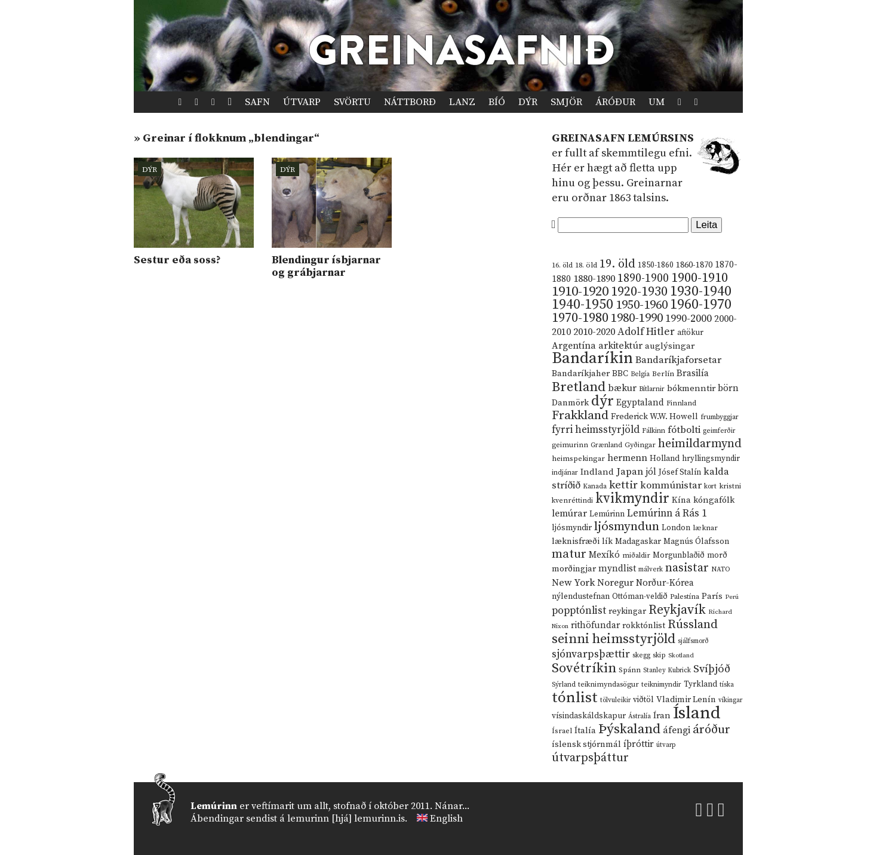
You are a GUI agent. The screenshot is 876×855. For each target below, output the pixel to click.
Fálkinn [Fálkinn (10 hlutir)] (653, 430)
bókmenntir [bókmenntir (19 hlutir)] (691, 388)
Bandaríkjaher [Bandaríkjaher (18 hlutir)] (581, 373)
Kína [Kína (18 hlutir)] (681, 500)
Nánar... (452, 806)
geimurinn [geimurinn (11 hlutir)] (570, 445)
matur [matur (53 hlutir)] (569, 554)
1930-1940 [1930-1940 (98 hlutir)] (700, 291)
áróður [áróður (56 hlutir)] (711, 729)
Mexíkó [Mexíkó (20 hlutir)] (604, 555)
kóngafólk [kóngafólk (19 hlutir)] (713, 500)
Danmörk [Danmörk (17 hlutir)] (570, 403)
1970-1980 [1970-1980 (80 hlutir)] (580, 318)
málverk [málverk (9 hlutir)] (650, 569)
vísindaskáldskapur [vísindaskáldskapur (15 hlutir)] (589, 716)
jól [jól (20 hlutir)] (651, 472)
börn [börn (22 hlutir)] (728, 388)
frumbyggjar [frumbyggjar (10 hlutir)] (719, 417)
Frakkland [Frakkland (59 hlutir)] (580, 415)
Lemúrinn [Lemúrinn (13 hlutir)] (607, 514)
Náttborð (410, 102)
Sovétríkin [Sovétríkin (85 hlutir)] (584, 668)
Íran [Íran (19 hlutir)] (662, 715)
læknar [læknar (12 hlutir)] (705, 528)
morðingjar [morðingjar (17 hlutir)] (574, 569)
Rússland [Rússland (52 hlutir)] (693, 624)
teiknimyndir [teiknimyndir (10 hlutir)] (661, 684)
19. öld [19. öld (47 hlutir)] (617, 264)
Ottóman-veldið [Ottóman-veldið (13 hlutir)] (640, 596)
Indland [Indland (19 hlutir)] (597, 472)
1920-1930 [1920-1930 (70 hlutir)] (639, 292)
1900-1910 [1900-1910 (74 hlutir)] (699, 278)
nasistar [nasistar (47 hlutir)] (687, 568)
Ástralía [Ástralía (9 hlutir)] (639, 716)
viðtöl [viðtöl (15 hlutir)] (643, 699)
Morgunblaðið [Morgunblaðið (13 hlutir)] (679, 555)
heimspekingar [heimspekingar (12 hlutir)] (578, 458)
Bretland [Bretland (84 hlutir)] (578, 387)
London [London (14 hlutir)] (676, 528)
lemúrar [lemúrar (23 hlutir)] (569, 513)
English (446, 819)
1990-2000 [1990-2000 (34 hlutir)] (688, 318)
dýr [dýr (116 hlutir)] (602, 401)
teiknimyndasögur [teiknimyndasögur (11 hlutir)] (608, 684)
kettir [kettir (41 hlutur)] (623, 485)
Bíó (496, 102)
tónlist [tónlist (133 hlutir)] (575, 697)
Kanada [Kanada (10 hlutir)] (595, 486)
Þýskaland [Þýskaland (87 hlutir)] (629, 729)
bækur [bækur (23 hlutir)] (622, 388)
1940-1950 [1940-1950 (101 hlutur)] (582, 304)
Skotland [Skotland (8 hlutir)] (681, 655)
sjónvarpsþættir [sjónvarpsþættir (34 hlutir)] (591, 654)
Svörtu (352, 102)
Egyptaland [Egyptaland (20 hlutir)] (640, 402)
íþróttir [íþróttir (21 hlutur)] (638, 744)
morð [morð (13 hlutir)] (717, 555)
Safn (257, 102)
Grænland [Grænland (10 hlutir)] (606, 445)
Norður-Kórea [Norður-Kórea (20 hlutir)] (665, 583)
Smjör (566, 102)
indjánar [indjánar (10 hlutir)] (565, 472)
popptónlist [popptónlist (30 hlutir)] (579, 610)
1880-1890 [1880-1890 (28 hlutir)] (594, 278)
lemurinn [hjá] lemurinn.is (346, 819)
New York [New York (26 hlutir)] (573, 583)
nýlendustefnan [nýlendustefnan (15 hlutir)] (581, 596)
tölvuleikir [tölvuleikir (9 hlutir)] (615, 700)
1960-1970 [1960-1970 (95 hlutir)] (700, 304)
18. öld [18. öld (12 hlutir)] (586, 265)
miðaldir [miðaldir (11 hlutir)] (636, 555)
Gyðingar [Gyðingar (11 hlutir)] (640, 445)
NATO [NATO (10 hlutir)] (720, 569)
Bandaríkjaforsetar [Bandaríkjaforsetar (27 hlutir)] (678, 360)
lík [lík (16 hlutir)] (607, 541)
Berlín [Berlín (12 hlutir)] (663, 374)
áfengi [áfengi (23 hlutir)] (676, 730)
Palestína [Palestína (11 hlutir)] (684, 596)
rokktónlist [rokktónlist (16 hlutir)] (643, 625)
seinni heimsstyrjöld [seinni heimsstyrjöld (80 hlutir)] (613, 639)
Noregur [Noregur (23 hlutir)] (615, 583)
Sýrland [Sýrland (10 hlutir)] (564, 684)
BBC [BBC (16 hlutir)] (620, 373)
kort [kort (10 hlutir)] (710, 486)
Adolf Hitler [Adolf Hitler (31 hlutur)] (646, 332)
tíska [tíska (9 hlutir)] (727, 685)
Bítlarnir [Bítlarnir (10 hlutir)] (652, 389)
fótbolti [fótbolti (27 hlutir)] (684, 430)
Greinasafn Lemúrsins (623, 138)
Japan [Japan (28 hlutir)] (629, 471)
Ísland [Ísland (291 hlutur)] (697, 713)
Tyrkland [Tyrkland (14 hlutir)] (700, 684)
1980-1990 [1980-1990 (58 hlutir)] (637, 318)
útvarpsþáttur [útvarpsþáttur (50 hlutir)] (590, 758)
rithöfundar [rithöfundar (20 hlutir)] (595, 625)
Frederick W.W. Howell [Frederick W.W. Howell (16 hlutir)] (654, 416)
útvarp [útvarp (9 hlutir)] (665, 745)
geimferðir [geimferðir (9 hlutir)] (719, 431)
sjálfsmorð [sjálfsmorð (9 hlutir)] (693, 641)
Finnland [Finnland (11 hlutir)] (681, 403)
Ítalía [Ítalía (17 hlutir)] (585, 730)
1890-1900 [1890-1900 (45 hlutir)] (643, 278)
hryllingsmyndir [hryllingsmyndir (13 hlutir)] (711, 458)
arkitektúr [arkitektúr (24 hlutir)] (620, 346)
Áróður (615, 102)
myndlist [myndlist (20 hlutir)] (617, 568)
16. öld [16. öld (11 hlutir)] (562, 265)
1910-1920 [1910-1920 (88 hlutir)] (580, 291)
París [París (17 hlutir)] (712, 596)
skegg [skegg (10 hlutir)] (641, 655)
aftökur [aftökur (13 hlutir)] (690, 332)
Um (656, 102)
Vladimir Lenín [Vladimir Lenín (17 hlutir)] (686, 699)
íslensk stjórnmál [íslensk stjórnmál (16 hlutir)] (586, 744)
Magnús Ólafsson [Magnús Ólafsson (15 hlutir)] (696, 541)
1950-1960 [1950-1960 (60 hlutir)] (642, 305)
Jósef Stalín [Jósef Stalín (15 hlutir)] (680, 472)
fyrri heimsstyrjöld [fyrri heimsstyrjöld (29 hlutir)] (596, 429)
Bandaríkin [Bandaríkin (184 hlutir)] (592, 358)
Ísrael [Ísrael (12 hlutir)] (562, 731)
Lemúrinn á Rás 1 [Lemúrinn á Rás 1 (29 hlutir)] (667, 513)
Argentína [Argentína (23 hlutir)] (574, 346)
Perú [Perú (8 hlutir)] (732, 597)
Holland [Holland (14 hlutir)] (665, 459)
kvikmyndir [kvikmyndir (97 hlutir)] (632, 499)
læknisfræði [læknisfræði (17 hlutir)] (576, 541)
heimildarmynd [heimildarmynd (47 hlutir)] (700, 443)
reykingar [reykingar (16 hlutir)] (627, 611)
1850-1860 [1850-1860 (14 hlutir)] (656, 265)
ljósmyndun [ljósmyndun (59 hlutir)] (626, 526)
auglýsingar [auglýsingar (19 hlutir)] (669, 346)
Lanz (462, 102)
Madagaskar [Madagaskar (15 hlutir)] (638, 541)
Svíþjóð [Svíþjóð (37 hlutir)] (711, 669)
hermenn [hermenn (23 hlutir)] (627, 458)
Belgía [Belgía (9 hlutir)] (640, 374)
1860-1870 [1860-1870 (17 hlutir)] (694, 265)
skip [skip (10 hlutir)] (659, 655)
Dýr (527, 102)
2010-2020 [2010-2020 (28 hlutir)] (594, 332)
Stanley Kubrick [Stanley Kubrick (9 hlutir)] (667, 670)
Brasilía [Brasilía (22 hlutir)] (693, 373)
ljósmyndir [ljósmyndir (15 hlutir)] (572, 527)
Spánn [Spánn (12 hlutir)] (630, 670)
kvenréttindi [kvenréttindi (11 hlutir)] (572, 500)
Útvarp (302, 102)
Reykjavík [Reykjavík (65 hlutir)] (677, 610)
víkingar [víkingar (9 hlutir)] (730, 700)
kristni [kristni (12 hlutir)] (730, 486)
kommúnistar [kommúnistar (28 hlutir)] (671, 485)
